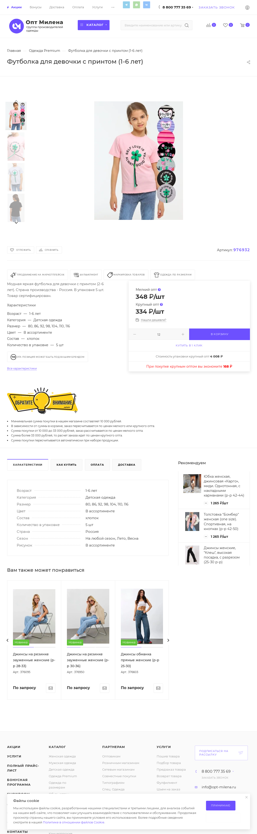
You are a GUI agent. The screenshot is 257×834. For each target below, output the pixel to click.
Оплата (97, 464)
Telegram (126, 4)
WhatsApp (136, 4)
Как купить (67, 464)
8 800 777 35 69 (177, 7)
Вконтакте (146, 4)
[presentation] (16, 100)
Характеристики (27, 464)
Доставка (126, 464)
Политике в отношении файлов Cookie (73, 822)
